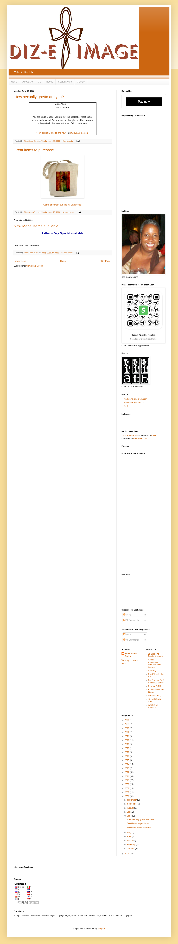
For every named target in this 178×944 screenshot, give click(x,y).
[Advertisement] (135, 515)
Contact (81, 81)
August (130, 808)
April (129, 836)
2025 (127, 720)
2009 (127, 784)
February (131, 844)
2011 (127, 776)
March (130, 840)
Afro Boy (152, 671)
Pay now (144, 101)
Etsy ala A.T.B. (154, 686)
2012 (127, 772)
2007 (127, 792)
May (129, 832)
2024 (127, 724)
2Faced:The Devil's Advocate (155, 655)
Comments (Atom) (34, 266)
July (129, 812)
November (132, 800)
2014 (127, 764)
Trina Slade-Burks (130, 435)
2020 (127, 740)
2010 (127, 780)
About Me (27, 81)
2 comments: (68, 141)
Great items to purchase (34, 150)
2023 (127, 728)
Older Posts (105, 261)
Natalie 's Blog (154, 695)
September (132, 804)
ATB (126, 406)
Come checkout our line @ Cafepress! (62, 204)
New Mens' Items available (36, 226)
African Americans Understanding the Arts (155, 663)
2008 (127, 788)
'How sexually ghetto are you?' (39, 97)
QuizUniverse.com (79, 133)
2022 (127, 732)
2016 (127, 756)
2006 (127, 796)
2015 (127, 760)
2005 (127, 853)
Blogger (101, 929)
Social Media (65, 81)
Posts (127, 615)
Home (14, 81)
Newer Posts (20, 261)
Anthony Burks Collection (135, 399)
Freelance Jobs (140, 438)
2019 (127, 744)
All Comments (131, 620)
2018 (127, 748)
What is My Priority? (153, 706)
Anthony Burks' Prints (134, 402)
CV (39, 81)
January (131, 848)
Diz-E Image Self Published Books (156, 681)
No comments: (69, 212)
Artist (153, 435)
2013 (127, 768)
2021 (127, 736)
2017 (127, 752)
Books (49, 81)
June (129, 816)
